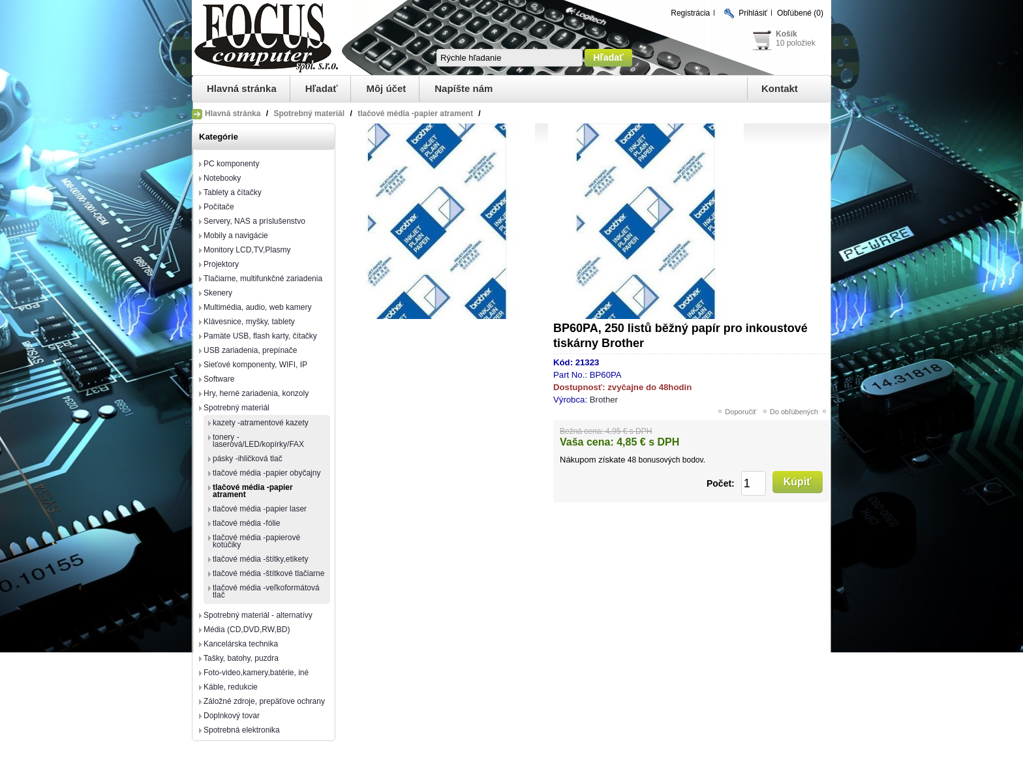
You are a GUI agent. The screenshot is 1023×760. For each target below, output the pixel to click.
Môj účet (386, 88)
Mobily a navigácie (236, 235)
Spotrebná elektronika (242, 730)
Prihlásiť (753, 13)
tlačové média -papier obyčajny (266, 473)
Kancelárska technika (241, 643)
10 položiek (796, 43)
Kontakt (779, 88)
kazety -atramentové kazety (261, 422)
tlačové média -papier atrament (253, 491)
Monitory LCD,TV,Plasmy (247, 249)
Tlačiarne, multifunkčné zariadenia (263, 278)
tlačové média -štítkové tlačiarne (268, 573)
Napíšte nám (464, 88)
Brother (604, 399)
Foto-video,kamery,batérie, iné (256, 672)
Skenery (218, 292)
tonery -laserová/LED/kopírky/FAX (258, 441)
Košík (786, 33)
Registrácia (690, 13)
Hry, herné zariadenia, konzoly (256, 393)
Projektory (221, 264)
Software (219, 379)
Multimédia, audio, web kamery (257, 307)
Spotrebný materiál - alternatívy (258, 615)
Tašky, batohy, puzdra (241, 658)
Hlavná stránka (242, 88)
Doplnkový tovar (232, 715)
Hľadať (321, 88)
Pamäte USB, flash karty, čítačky (260, 336)
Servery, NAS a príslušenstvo (254, 221)
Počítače (219, 206)
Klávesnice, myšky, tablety (249, 321)
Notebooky (222, 178)
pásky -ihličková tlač (247, 458)
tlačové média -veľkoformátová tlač (266, 591)
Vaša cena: (587, 442)
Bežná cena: (581, 431)
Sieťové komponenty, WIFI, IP (255, 364)
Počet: (721, 483)
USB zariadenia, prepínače (250, 350)
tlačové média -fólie (246, 523)
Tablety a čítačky (233, 192)
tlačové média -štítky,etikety (261, 559)
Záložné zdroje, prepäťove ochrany (264, 701)
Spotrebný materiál (236, 407)
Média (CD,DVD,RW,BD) (247, 629)
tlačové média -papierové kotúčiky (256, 541)
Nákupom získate (592, 459)
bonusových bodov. (671, 459)
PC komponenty (231, 163)
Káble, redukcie (231, 687)
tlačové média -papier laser (260, 508)
